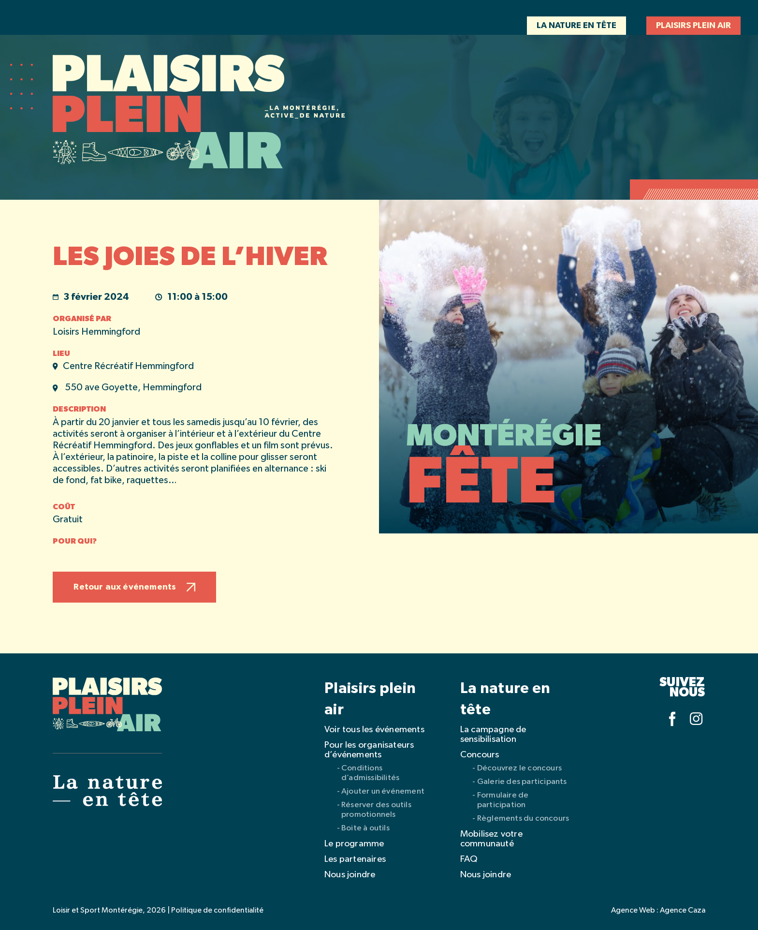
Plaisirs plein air (693, 25)
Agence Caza (682, 911)
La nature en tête (576, 25)
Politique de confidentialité (217, 911)
